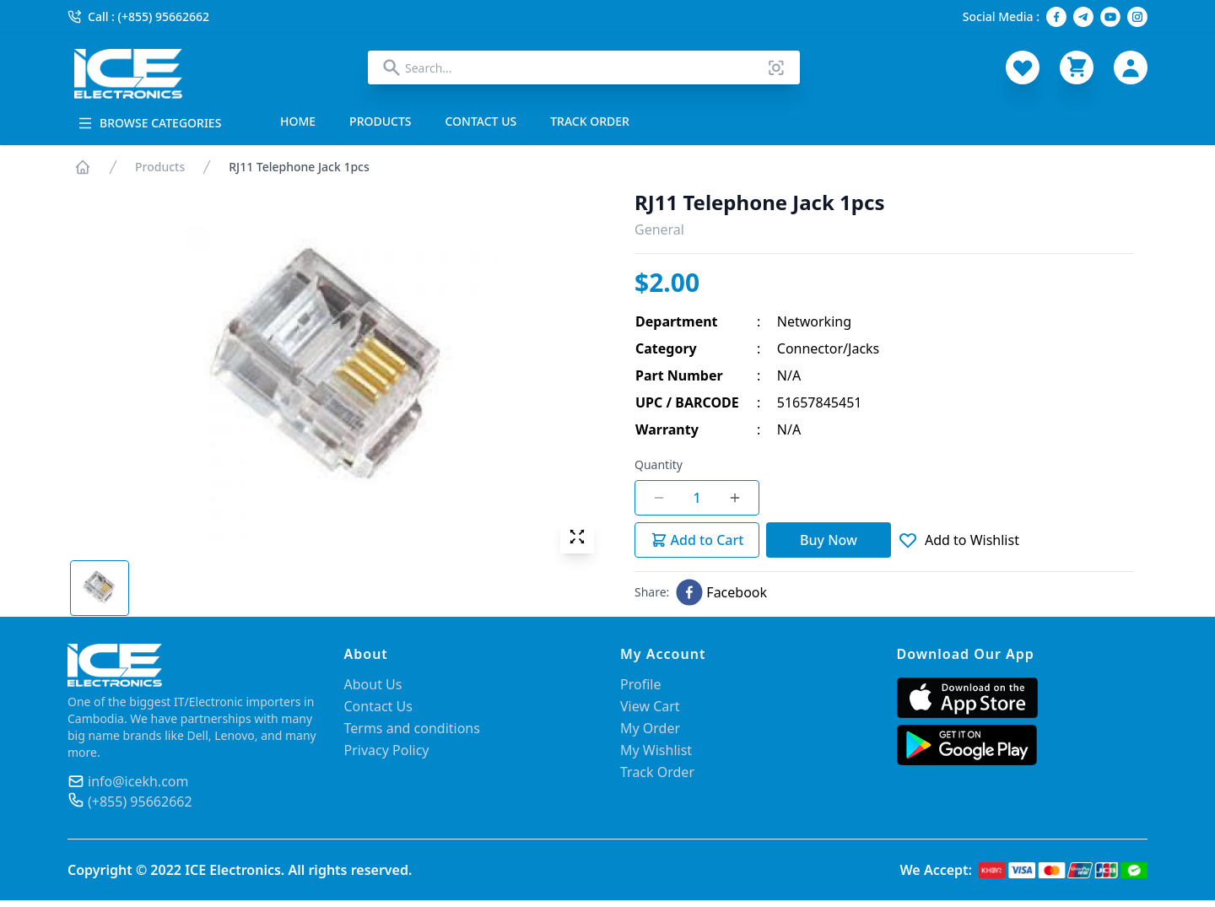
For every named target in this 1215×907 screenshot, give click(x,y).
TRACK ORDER (589, 121)
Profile (640, 684)
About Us (373, 684)
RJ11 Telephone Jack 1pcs (299, 167)
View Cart (650, 706)
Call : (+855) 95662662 (138, 16)
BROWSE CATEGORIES (149, 123)
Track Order (657, 772)
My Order (650, 728)
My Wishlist (656, 750)
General (659, 229)
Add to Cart (697, 540)
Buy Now (828, 540)
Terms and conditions (412, 728)
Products (160, 167)
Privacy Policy (386, 750)
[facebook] (721, 592)
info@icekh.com (138, 781)
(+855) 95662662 (140, 801)
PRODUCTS (380, 121)
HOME (298, 121)
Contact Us (378, 706)
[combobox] (584, 67)
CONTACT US (481, 121)
